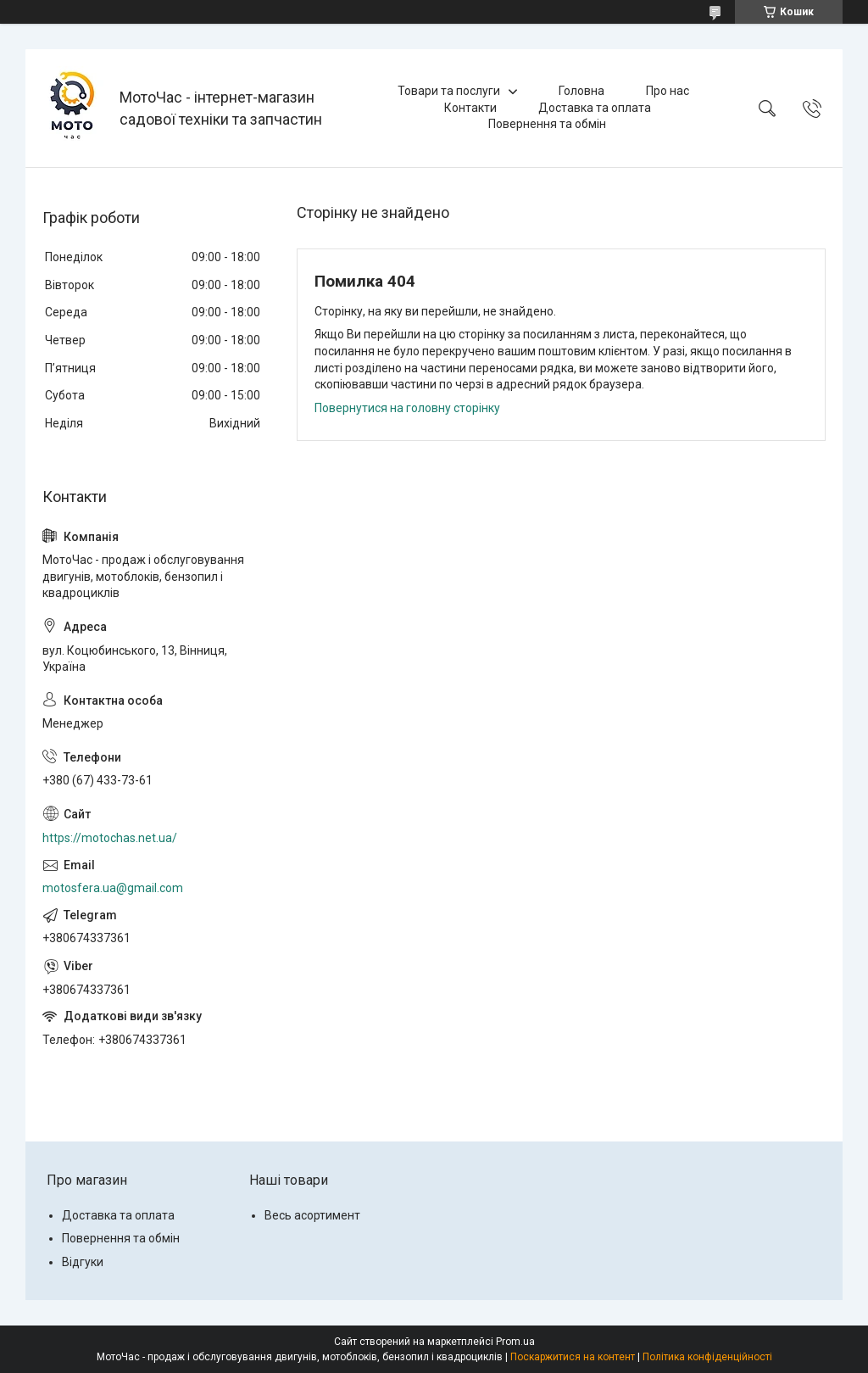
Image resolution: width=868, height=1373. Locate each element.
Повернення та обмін (547, 124)
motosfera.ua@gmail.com (112, 888)
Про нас (667, 91)
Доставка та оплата (594, 107)
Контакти (470, 107)
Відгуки (82, 1262)
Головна (581, 91)
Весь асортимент (312, 1215)
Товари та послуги (449, 91)
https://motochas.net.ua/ (109, 838)
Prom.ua (515, 1342)
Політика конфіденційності (707, 1357)
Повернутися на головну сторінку (407, 408)
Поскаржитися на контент (572, 1357)
